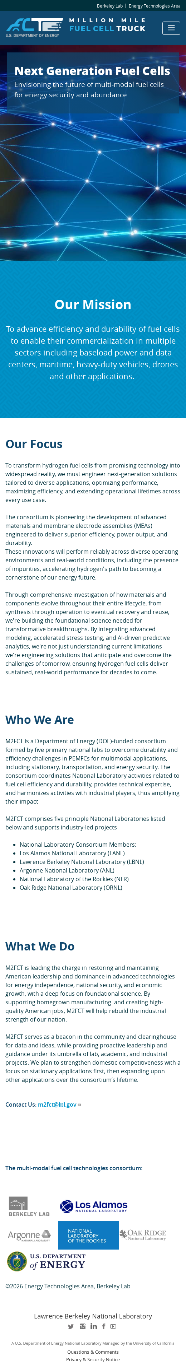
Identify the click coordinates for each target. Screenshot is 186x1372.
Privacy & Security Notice (93, 1359)
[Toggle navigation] (171, 28)
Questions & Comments (93, 1352)
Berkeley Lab (110, 6)
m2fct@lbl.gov (60, 1104)
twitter (71, 1328)
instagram (82, 1328)
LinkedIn (93, 1328)
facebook (103, 1328)
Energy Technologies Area (155, 6)
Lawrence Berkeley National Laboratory (93, 1316)
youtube (114, 1328)
